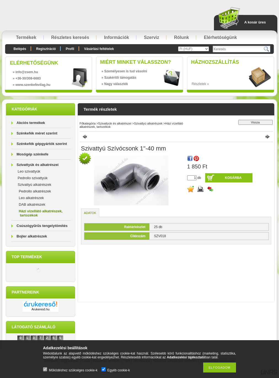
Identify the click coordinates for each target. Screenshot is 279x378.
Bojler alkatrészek (32, 236)
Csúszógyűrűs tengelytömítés (42, 226)
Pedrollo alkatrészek (35, 191)
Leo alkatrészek (31, 198)
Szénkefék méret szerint (37, 133)
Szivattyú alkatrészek (34, 185)
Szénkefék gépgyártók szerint (42, 144)
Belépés (20, 49)
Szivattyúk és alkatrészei (37, 165)
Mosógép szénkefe (33, 154)
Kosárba (233, 178)
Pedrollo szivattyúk (32, 178)
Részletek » (200, 84)
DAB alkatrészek (32, 204)
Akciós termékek (31, 123)
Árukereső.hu (40, 309)
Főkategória (88, 123)
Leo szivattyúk (29, 171)
